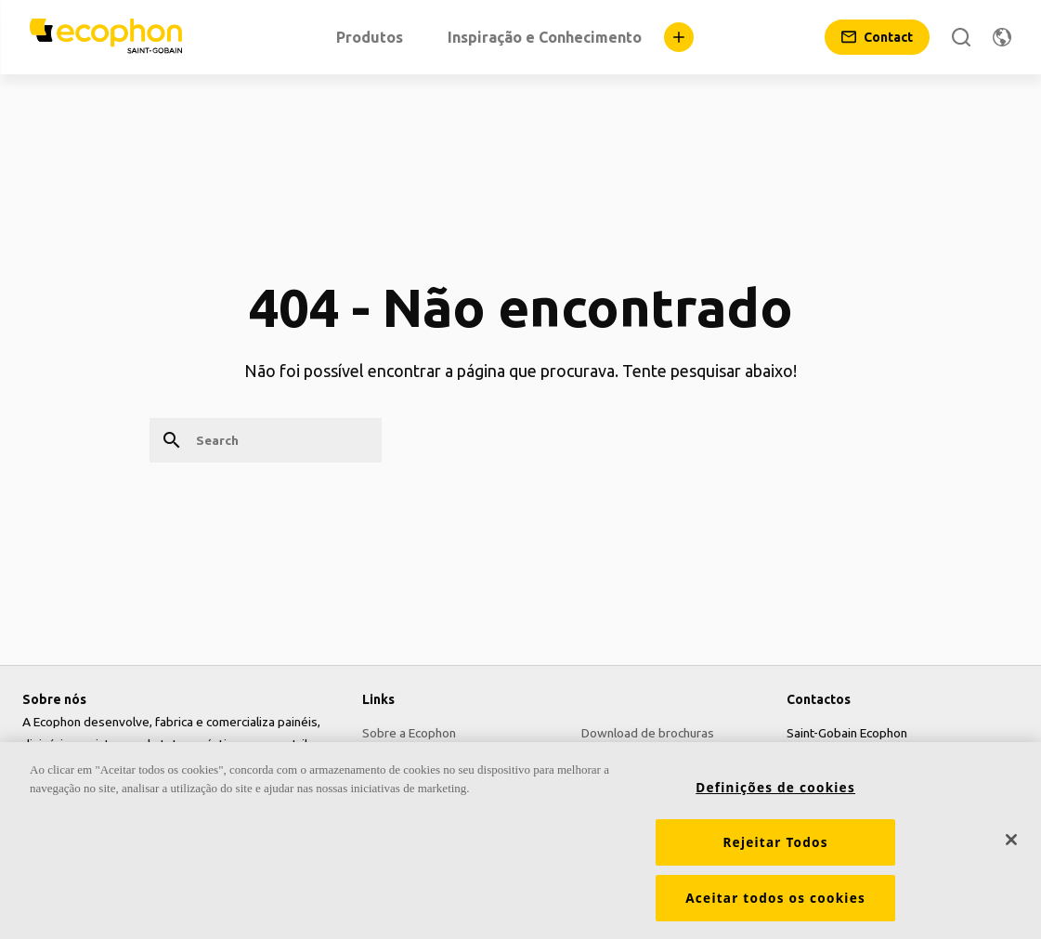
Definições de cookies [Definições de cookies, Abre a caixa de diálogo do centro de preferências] (775, 792)
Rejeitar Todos (774, 847)
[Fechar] (1011, 844)
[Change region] (1002, 37)
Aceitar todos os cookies (775, 902)
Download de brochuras (647, 732)
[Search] (961, 37)
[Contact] (877, 37)
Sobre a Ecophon (409, 732)
